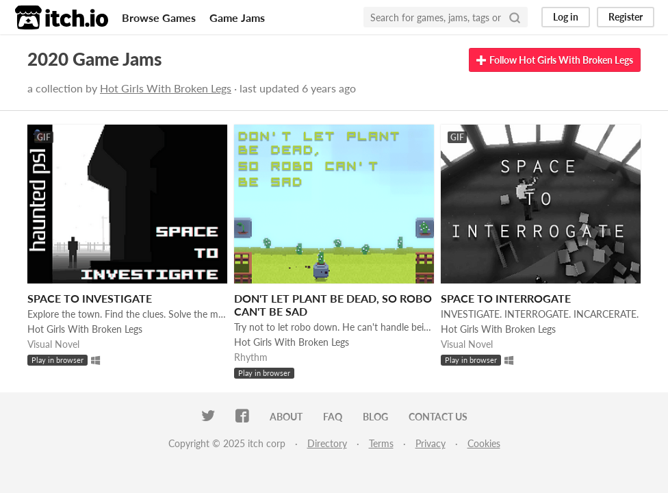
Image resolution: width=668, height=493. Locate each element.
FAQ (332, 416)
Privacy (430, 443)
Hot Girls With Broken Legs (165, 87)
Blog (375, 416)
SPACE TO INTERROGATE (506, 298)
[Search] (515, 17)
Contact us (438, 416)
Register (625, 17)
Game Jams (237, 17)
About (286, 416)
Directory (327, 443)
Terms (381, 443)
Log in (565, 17)
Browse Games (159, 17)
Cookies (483, 443)
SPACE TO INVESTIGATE (89, 298)
